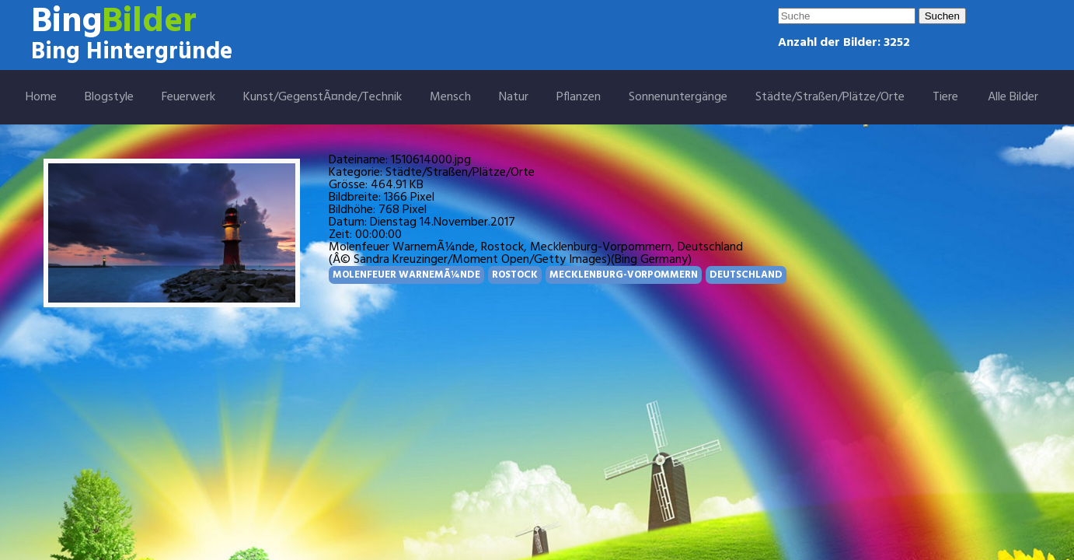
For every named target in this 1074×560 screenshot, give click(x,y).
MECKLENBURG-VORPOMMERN (623, 275)
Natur (513, 97)
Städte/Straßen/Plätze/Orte (830, 97)
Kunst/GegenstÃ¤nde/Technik (322, 97)
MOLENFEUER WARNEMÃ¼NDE (406, 275)
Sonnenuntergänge (678, 97)
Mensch (450, 97)
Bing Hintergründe (131, 52)
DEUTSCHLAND (746, 275)
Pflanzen (578, 97)
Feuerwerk (188, 97)
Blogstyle (109, 97)
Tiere (945, 97)
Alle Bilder (1013, 97)
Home (41, 97)
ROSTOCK (515, 275)
